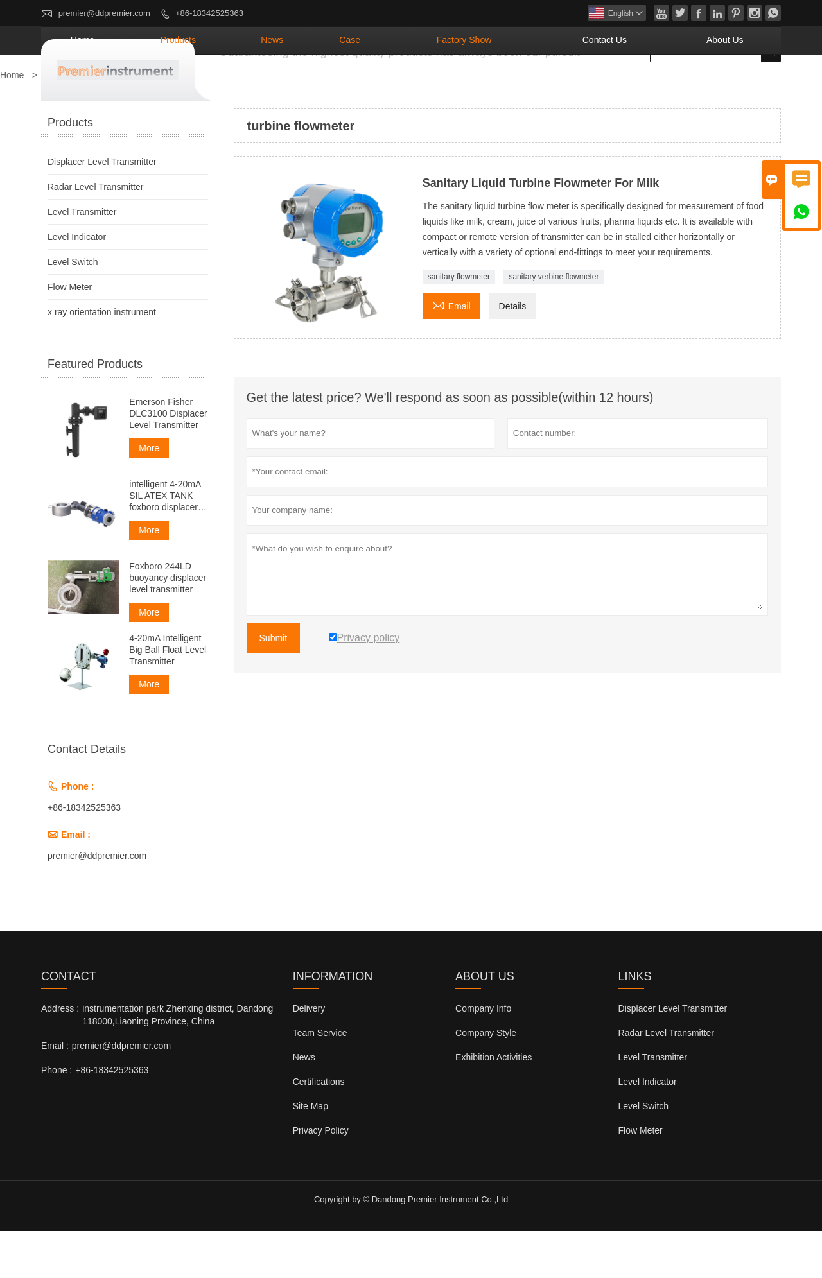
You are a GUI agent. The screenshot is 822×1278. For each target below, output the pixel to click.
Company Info (483, 1055)
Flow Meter (70, 334)
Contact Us (647, 87)
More (149, 495)
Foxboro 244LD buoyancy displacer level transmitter (167, 624)
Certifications (319, 1128)
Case (453, 87)
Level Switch (73, 309)
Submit (273, 685)
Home (250, 87)
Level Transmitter (82, 259)
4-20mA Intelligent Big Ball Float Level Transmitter (167, 696)
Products (322, 87)
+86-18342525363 (209, 13)
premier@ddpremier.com (104, 13)
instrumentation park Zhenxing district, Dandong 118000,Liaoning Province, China (177, 1061)
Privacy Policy (321, 1177)
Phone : (56, 1117)
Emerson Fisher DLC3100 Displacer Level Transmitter (168, 460)
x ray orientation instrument (102, 359)
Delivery (309, 1055)
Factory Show (540, 87)
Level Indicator (77, 284)
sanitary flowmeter (459, 323)
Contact (68, 1023)
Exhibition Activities (493, 1104)
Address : (60, 1055)
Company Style (485, 1080)
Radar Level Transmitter (95, 234)
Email (451, 351)
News (394, 87)
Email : (55, 1092)
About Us (738, 87)
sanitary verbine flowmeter (554, 323)
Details (513, 353)
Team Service (320, 1080)
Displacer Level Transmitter (102, 208)
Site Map (310, 1153)
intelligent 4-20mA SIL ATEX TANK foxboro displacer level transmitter (164, 543)
